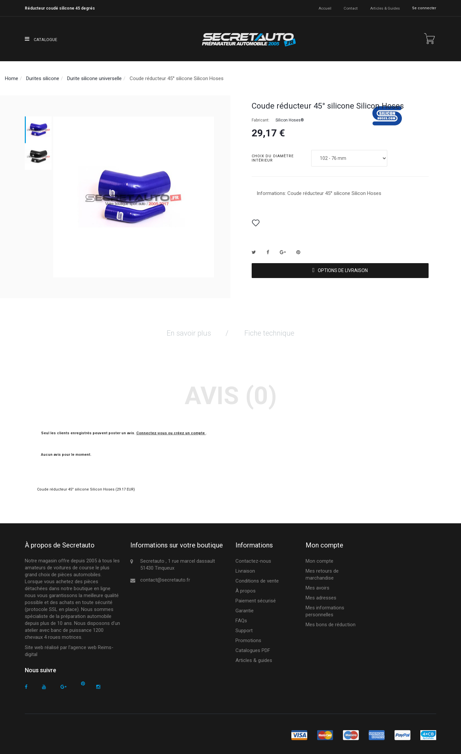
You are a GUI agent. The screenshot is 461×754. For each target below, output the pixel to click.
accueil (325, 8)
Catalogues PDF (252, 647)
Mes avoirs (317, 585)
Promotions (248, 637)
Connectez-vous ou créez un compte (171, 430)
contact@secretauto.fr (165, 577)
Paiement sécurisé (255, 598)
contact (350, 8)
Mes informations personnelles (325, 608)
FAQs (241, 618)
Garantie (244, 608)
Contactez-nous (253, 558)
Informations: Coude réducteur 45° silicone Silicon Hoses (319, 193)
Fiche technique (269, 330)
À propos (245, 588)
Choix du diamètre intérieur (273, 158)
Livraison (245, 568)
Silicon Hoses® (289, 120)
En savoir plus (189, 330)
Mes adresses (321, 595)
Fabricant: (261, 120)
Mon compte (319, 558)
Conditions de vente (257, 578)
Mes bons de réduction (331, 622)
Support (244, 628)
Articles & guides (384, 8)
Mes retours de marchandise (322, 571)
